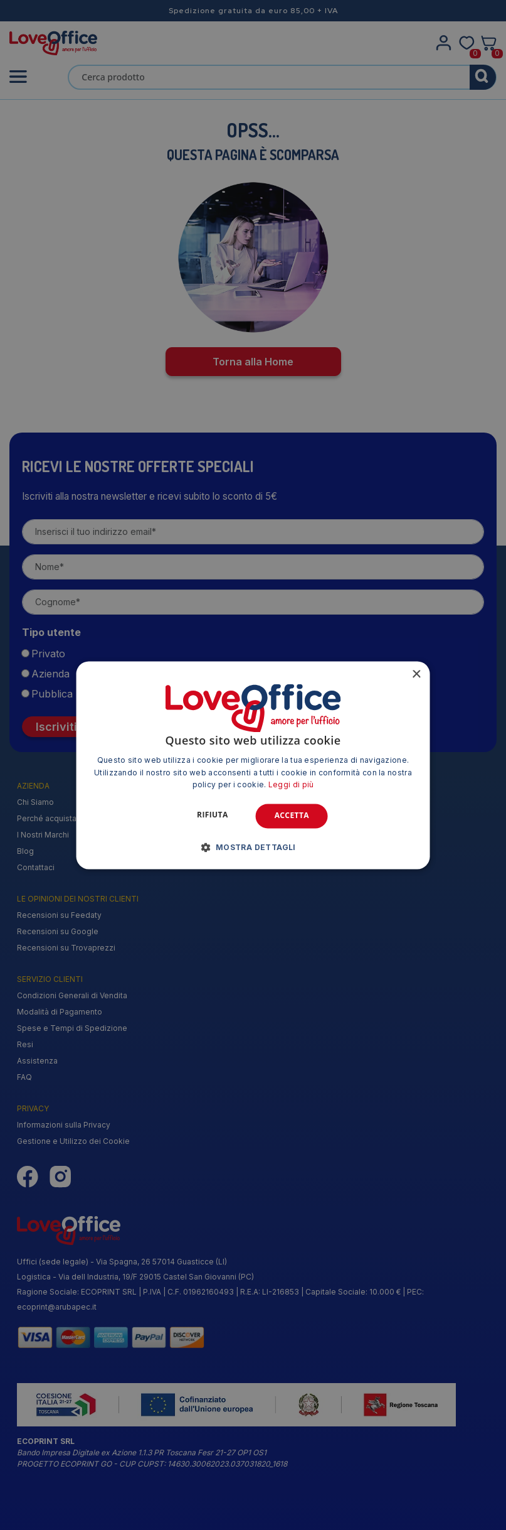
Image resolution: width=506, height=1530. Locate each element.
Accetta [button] (292, 816)
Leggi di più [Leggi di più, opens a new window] (291, 785)
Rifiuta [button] (212, 815)
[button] (253, 847)
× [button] (416, 674)
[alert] (253, 765)
